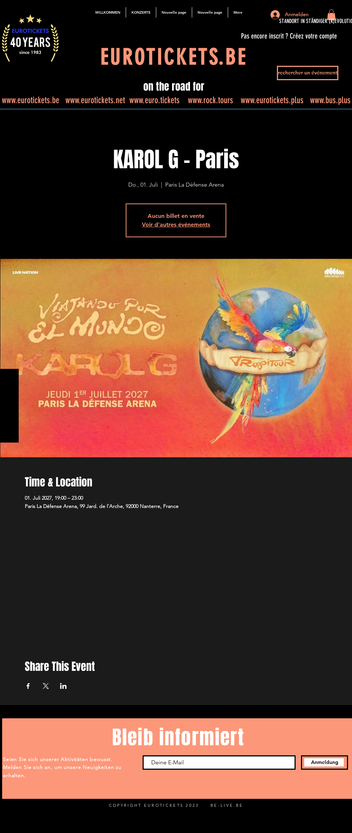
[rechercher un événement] (307, 73)
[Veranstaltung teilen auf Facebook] (28, 686)
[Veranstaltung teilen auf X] (45, 686)
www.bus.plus (330, 100)
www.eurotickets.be (30, 100)
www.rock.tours (210, 100)
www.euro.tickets (154, 100)
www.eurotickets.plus (272, 100)
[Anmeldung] (324, 762)
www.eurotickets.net (95, 100)
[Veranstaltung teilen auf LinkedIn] (63, 686)
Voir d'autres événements (176, 224)
